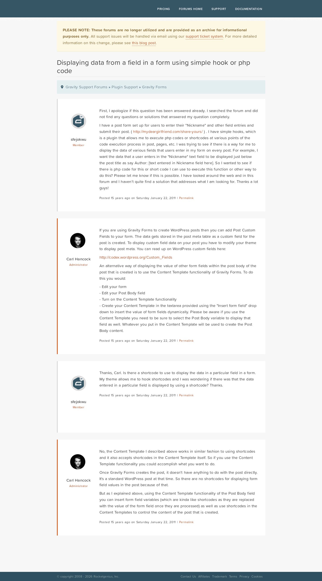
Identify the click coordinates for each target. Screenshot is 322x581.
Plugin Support (125, 87)
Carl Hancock (78, 259)
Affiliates (204, 576)
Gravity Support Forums (86, 87)
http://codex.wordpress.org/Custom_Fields (135, 257)
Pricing (163, 9)
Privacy (244, 576)
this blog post (144, 43)
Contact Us (188, 576)
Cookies (257, 576)
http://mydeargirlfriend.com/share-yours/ (168, 131)
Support (218, 9)
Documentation (248, 9)
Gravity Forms (154, 87)
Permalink (186, 198)
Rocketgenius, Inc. (106, 576)
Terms (233, 576)
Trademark (219, 576)
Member (78, 145)
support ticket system (204, 36)
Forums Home (191, 9)
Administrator (78, 265)
